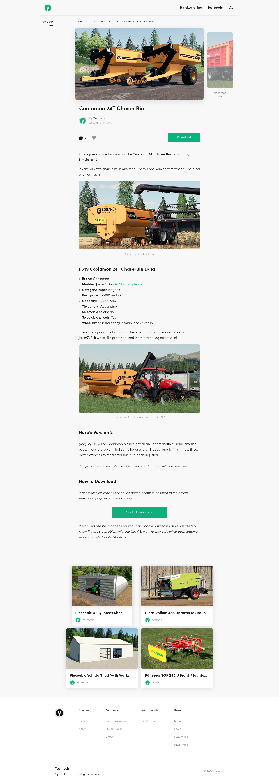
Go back (47, 21)
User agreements (116, 721)
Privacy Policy (114, 728)
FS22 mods (181, 736)
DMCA (110, 736)
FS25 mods (181, 744)
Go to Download (139, 512)
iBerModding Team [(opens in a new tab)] (127, 284)
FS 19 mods (148, 721)
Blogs (82, 721)
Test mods (215, 8)
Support (179, 721)
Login (177, 728)
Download (184, 137)
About (82, 728)
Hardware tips (191, 8)
